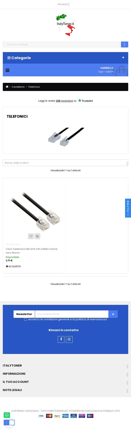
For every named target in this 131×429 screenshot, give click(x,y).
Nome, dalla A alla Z (66, 163)
